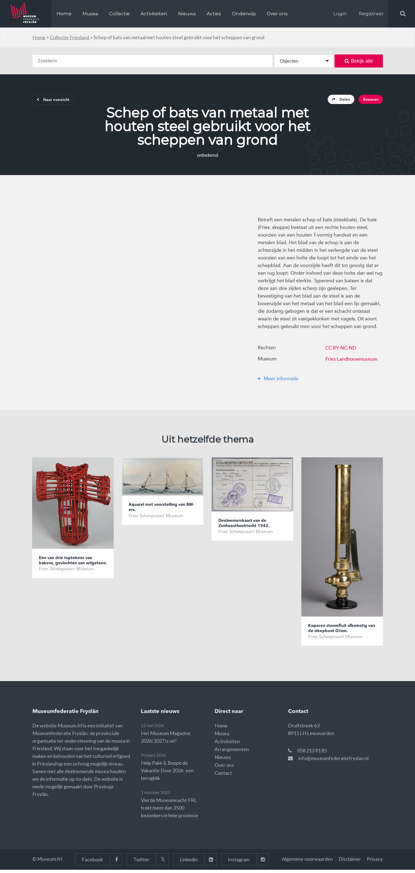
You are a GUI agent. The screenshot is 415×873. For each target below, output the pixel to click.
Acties (214, 13)
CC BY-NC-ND (340, 349)
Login (340, 13)
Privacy (375, 862)
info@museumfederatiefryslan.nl (333, 761)
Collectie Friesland (69, 37)
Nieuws (187, 13)
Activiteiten (154, 13)
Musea (90, 13)
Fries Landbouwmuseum (351, 360)
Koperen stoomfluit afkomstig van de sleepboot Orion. (341, 630)
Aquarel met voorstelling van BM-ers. (161, 509)
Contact (223, 776)
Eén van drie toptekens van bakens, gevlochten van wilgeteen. (69, 566)
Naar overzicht (57, 101)
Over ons (277, 13)
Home (64, 13)
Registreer (371, 13)
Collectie (119, 13)
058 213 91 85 (312, 754)
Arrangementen (232, 752)
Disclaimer (350, 862)
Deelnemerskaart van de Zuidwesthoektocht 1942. (247, 525)
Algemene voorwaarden (307, 862)
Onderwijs (244, 13)
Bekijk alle (359, 61)
